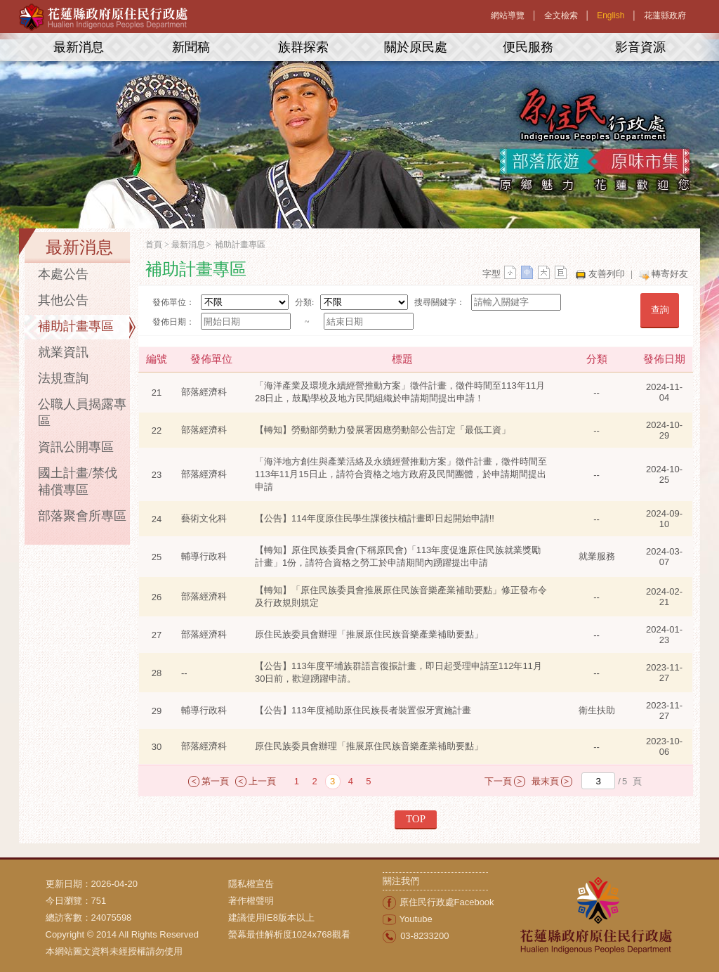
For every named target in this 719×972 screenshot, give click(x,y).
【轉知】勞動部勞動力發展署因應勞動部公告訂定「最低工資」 (382, 430)
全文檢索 (561, 15)
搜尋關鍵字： (439, 302)
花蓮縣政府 (665, 15)
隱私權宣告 (251, 884)
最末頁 (545, 781)
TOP (416, 818)
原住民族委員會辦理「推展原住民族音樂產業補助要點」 (369, 634)
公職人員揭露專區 (82, 412)
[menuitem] (305, 884)
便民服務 (528, 47)
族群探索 (303, 47)
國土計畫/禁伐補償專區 (77, 481)
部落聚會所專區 (82, 516)
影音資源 (640, 47)
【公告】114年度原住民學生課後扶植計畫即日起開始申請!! (374, 518)
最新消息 (78, 47)
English (610, 15)
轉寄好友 (670, 273)
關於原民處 (415, 47)
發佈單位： (173, 302)
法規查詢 (63, 378)
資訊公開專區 (76, 447)
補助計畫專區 (76, 326)
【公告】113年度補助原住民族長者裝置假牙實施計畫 (363, 710)
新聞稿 (191, 47)
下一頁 (498, 781)
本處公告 (63, 274)
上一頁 (262, 781)
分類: (304, 302)
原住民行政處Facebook (447, 902)
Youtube (416, 919)
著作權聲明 (251, 900)
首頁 (153, 245)
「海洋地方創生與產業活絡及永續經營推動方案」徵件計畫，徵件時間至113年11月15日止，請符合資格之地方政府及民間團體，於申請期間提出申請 (401, 474)
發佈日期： (173, 322)
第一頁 (215, 781)
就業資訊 (63, 352)
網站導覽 (508, 15)
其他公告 (63, 300)
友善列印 (606, 273)
